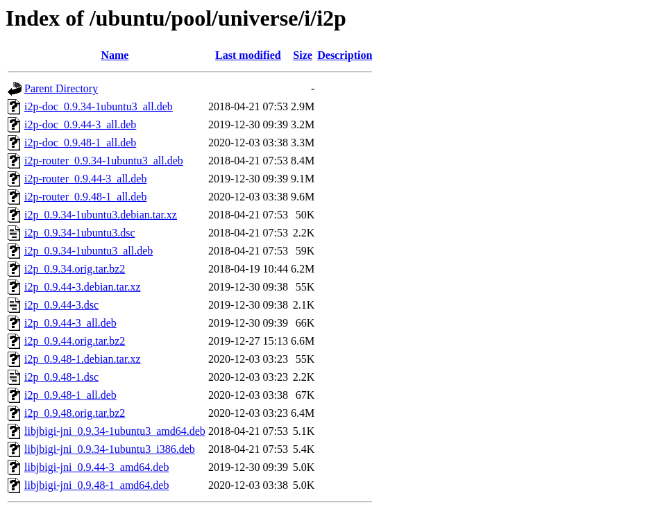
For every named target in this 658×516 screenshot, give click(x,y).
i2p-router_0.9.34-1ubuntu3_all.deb (103, 160)
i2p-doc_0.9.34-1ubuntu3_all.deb (98, 106)
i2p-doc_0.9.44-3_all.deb (80, 124)
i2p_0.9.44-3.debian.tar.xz (82, 287)
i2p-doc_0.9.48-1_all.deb (80, 142)
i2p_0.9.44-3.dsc (61, 305)
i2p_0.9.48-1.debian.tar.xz (82, 359)
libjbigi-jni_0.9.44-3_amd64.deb (96, 467)
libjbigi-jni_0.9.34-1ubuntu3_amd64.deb (114, 431)
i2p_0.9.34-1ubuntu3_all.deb (88, 251)
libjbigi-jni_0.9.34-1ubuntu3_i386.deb (109, 449)
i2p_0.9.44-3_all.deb (70, 323)
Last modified (248, 55)
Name (114, 55)
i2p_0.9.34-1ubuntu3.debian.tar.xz (100, 215)
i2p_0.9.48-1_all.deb (70, 395)
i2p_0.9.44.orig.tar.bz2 (74, 341)
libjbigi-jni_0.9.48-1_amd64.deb (96, 485)
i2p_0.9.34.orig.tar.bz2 (74, 269)
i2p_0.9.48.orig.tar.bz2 (74, 413)
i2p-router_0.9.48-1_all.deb (85, 197)
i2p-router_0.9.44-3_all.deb (85, 178)
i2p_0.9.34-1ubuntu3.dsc (79, 233)
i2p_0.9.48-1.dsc (61, 377)
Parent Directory (61, 88)
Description (344, 55)
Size (302, 55)
